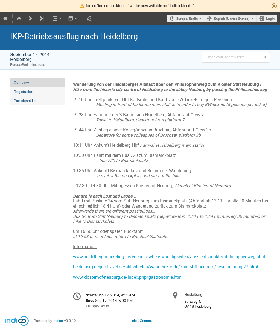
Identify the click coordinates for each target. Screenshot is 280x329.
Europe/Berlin (187, 18)
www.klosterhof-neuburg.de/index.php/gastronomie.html (128, 277)
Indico (58, 320)
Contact (146, 320)
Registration (23, 92)
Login (270, 18)
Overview (21, 83)
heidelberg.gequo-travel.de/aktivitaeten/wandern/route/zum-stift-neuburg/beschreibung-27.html (165, 267)
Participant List (25, 101)
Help (133, 320)
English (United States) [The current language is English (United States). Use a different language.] (232, 18)
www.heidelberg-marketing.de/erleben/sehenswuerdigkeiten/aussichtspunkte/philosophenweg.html (169, 257)
